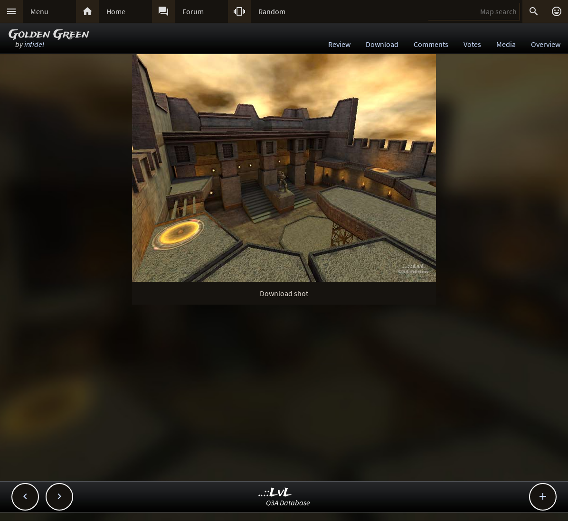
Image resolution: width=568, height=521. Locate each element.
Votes (472, 44)
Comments (431, 44)
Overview (545, 44)
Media (506, 44)
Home (115, 11)
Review (339, 44)
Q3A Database (288, 502)
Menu (39, 11)
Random (271, 11)
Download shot (284, 293)
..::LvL (275, 492)
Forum (193, 11)
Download (382, 44)
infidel (34, 44)
